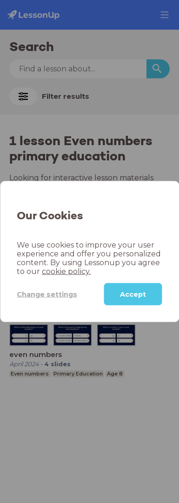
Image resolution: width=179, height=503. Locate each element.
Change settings (47, 294)
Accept (133, 294)
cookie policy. (66, 271)
